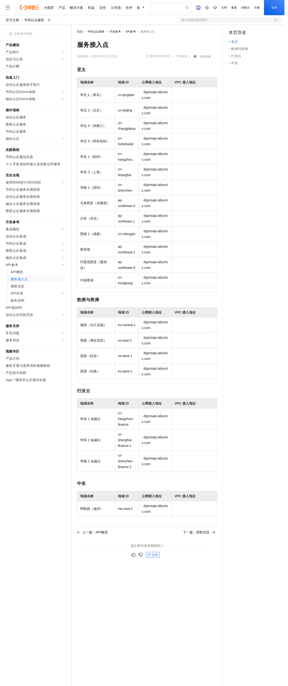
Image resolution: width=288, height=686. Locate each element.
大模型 (49, 8)
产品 (62, 8)
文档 (224, 7)
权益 (91, 8)
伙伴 (129, 8)
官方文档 (12, 20)
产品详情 (181, 56)
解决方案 (76, 8)
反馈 (153, 554)
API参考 (131, 31)
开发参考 (115, 31)
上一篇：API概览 (92, 532)
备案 (234, 7)
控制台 (245, 7)
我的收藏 (205, 56)
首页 (80, 31)
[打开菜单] (7, 7)
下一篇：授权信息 (199, 532)
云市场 (116, 8)
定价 (102, 8)
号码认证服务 (34, 20)
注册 (257, 7)
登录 (274, 7)
